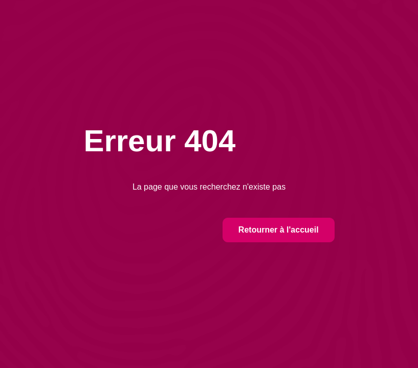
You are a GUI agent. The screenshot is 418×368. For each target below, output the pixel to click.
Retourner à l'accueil (278, 229)
